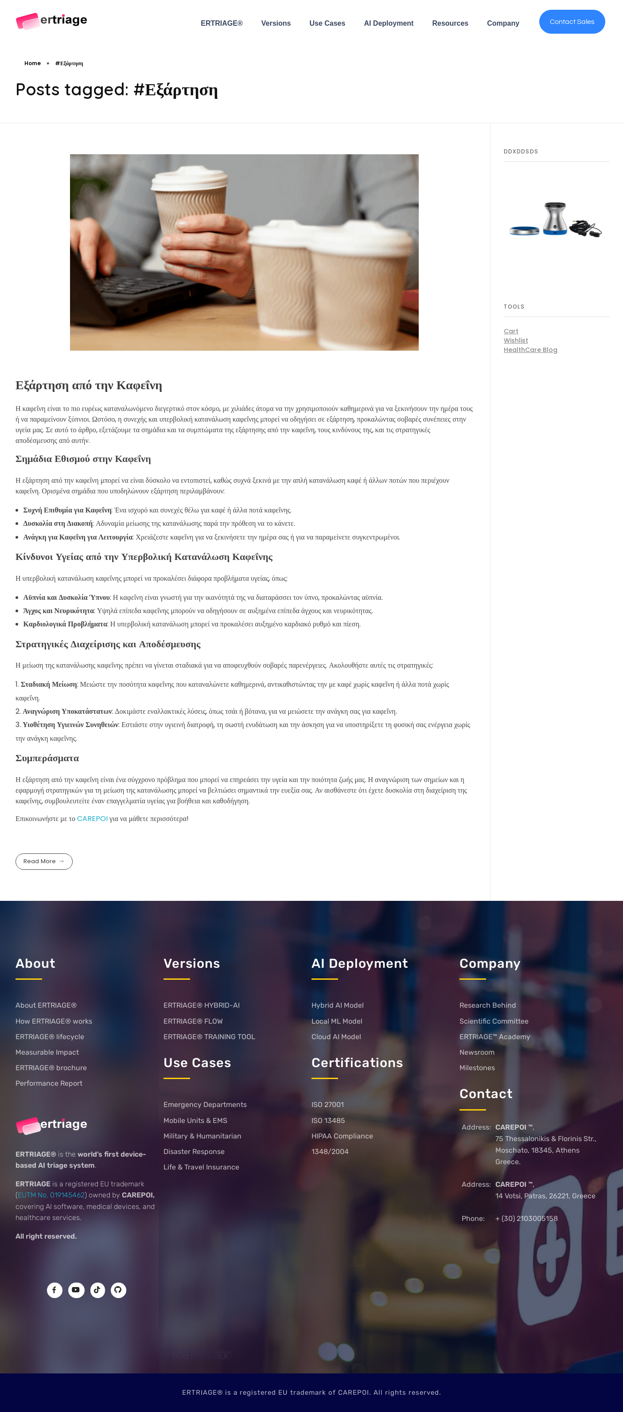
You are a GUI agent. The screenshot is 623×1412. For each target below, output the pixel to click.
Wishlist (516, 340)
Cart (511, 331)
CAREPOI (93, 819)
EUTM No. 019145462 (51, 1195)
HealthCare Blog (530, 349)
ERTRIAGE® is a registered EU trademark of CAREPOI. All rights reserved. (311, 1392)
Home (32, 63)
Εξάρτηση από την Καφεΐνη (89, 385)
